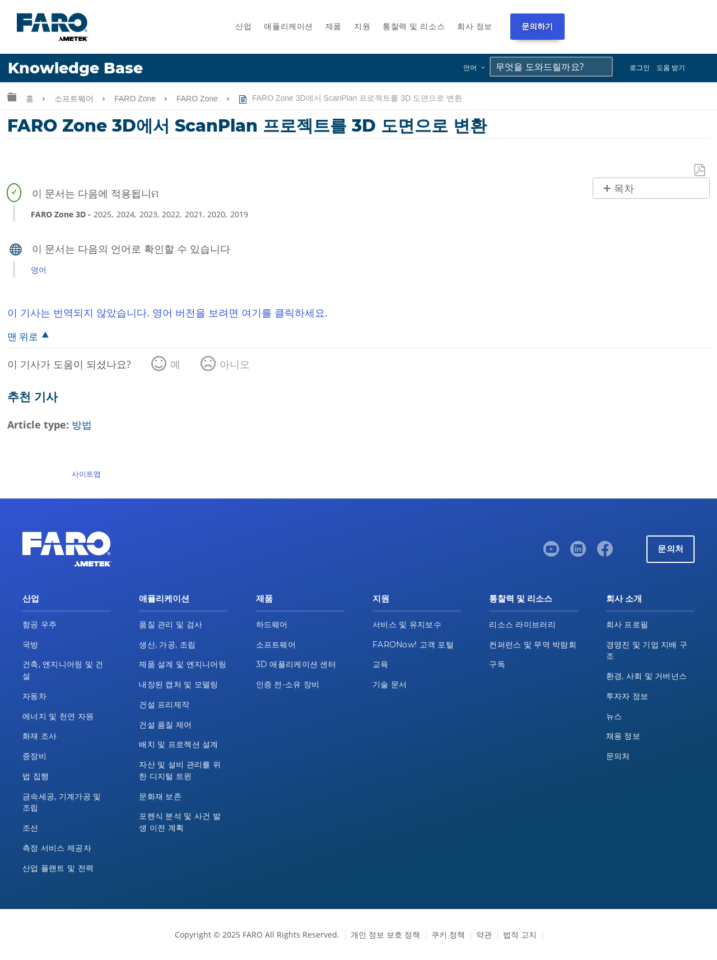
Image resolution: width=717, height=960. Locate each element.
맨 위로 (22, 336)
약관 (484, 934)
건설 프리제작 (164, 705)
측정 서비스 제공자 (56, 848)
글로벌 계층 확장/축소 (11, 96)
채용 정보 (623, 736)
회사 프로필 (627, 624)
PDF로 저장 (700, 170)
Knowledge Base (75, 68)
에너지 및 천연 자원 (58, 716)
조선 (30, 828)
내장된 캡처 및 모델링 (178, 684)
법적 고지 (520, 934)
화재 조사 (39, 736)
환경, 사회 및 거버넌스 (646, 676)
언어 (470, 67)
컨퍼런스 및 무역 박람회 (532, 645)
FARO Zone (136, 98)
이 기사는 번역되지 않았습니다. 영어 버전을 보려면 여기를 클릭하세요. (167, 312)
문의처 (670, 548)
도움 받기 (671, 67)
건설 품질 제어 (165, 725)
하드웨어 (272, 624)
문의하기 (537, 26)
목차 (624, 188)
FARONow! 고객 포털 (413, 645)
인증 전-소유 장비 (288, 684)
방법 (82, 424)
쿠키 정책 (448, 934)
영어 (38, 269)
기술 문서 (390, 684)
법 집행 (35, 776)
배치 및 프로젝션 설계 (178, 744)
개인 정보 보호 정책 (385, 934)
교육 (381, 664)
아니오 (235, 364)
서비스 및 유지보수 (407, 624)
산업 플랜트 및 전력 (58, 868)
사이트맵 (86, 474)
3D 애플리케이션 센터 (296, 664)
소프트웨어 (75, 98)
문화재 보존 (160, 796)
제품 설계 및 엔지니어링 (182, 664)
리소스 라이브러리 (522, 624)
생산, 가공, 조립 (167, 645)
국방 (30, 645)
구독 (497, 664)
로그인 (640, 67)
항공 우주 (39, 624)
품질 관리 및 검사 (170, 624)
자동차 (34, 696)
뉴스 (614, 716)
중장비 (34, 756)
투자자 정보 (627, 696)
